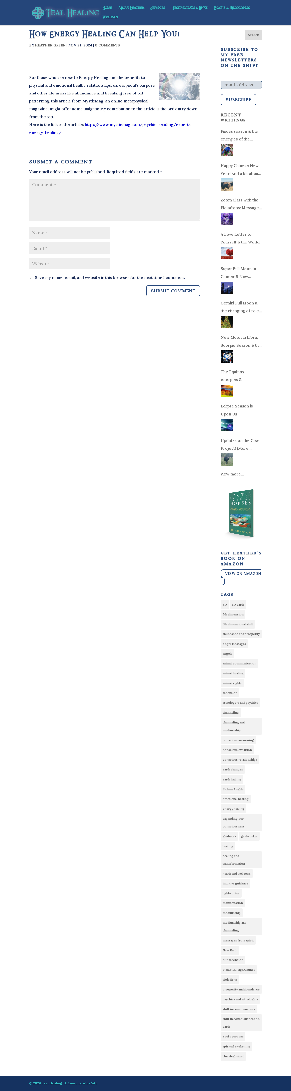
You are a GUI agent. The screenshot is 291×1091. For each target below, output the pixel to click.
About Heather (131, 8)
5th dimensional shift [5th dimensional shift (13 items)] (238, 624)
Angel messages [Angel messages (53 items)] (234, 644)
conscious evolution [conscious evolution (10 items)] (237, 750)
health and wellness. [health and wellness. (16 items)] (237, 873)
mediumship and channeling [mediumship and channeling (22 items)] (234, 926)
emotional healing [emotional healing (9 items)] (236, 799)
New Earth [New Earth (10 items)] (230, 950)
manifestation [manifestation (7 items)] (233, 903)
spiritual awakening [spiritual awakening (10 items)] (236, 1046)
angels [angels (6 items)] (227, 653)
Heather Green (50, 45)
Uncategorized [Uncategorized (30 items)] (233, 1056)
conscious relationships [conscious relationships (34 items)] (240, 759)
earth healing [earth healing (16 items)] (232, 779)
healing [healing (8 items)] (228, 846)
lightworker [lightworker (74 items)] (231, 893)
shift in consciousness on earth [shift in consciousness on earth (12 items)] (241, 1022)
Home (107, 8)
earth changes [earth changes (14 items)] (233, 769)
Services (157, 8)
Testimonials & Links (190, 8)
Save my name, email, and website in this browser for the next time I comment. (110, 277)
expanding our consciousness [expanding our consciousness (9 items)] (233, 822)
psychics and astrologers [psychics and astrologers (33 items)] (240, 999)
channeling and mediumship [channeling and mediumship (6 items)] (234, 726)
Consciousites (79, 1083)
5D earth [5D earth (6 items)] (238, 604)
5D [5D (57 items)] (225, 604)
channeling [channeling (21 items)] (231, 712)
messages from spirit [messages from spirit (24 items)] (238, 940)
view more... (232, 473)
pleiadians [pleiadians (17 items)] (230, 979)
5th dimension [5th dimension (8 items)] (233, 614)
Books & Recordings (232, 8)
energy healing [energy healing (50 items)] (233, 808)
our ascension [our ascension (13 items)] (233, 960)
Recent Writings (233, 118)
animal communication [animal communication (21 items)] (239, 663)
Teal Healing (52, 1083)
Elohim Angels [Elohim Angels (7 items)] (233, 789)
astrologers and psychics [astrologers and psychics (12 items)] (240, 702)
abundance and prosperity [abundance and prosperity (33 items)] (241, 634)
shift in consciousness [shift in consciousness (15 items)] (239, 1009)
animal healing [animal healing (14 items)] (233, 673)
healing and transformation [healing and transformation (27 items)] (234, 859)
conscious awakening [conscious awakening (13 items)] (238, 740)
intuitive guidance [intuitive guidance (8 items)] (235, 883)
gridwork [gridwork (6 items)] (229, 836)
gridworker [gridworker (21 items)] (249, 836)
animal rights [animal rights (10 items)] (232, 683)
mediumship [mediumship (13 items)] (232, 913)
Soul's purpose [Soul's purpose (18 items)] (233, 1036)
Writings (110, 18)
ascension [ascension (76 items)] (230, 693)
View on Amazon (243, 573)
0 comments (107, 45)
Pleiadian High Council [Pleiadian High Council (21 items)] (239, 969)
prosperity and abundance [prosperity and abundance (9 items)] (241, 989)
